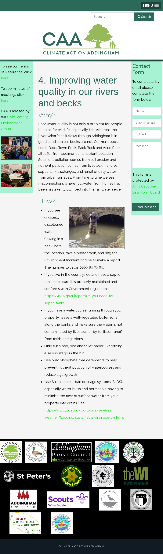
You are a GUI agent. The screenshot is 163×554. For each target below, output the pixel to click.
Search (144, 17)
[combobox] (113, 16)
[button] (151, 5)
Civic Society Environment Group (14, 123)
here (5, 78)
